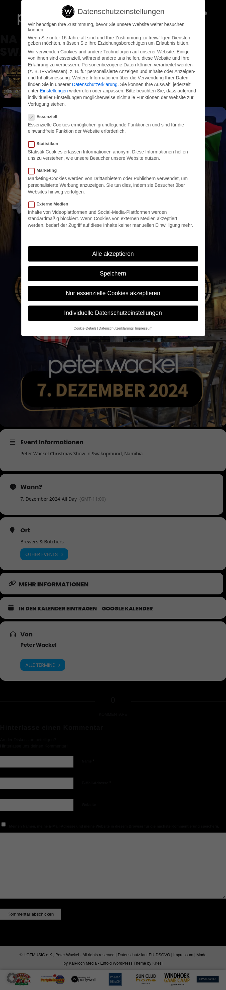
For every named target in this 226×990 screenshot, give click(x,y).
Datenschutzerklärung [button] (116, 328)
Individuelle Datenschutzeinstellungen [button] (113, 313)
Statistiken (46, 143)
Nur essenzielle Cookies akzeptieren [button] (113, 293)
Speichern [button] (113, 273)
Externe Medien (51, 203)
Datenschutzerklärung (95, 84)
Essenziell (45, 116)
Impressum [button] (143, 328)
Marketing (45, 170)
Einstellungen (54, 90)
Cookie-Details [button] (85, 328)
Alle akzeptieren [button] (113, 254)
